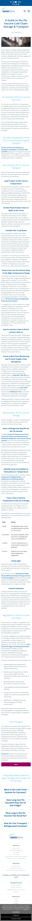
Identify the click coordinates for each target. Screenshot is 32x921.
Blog (16, 899)
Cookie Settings (16, 912)
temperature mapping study (11, 477)
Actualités (16, 901)
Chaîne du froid (16, 848)
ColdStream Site (15, 392)
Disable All (16, 915)
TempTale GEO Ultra (20, 375)
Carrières (16, 903)
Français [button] (15, 4)
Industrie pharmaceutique (16, 868)
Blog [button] (19, 2)
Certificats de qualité (16, 887)
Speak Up (16, 891)
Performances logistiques (16, 850)
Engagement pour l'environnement (16, 889)
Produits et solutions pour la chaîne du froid (16, 876)
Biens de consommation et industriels (16, 870)
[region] (16, 912)
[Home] (8, 11)
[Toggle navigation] (25, 11)
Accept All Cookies (16, 918)
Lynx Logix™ (24, 388)
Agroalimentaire (16, 866)
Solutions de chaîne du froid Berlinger (16, 858)
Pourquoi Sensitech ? (16, 885)
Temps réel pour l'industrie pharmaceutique (16, 856)
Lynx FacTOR (16, 852)
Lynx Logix (16, 854)
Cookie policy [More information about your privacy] (26, 909)
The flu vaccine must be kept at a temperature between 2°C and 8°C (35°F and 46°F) (14, 150)
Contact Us (5, 754)
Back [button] (16, 764)
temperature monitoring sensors (12, 479)
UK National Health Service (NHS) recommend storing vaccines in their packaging (15, 576)
